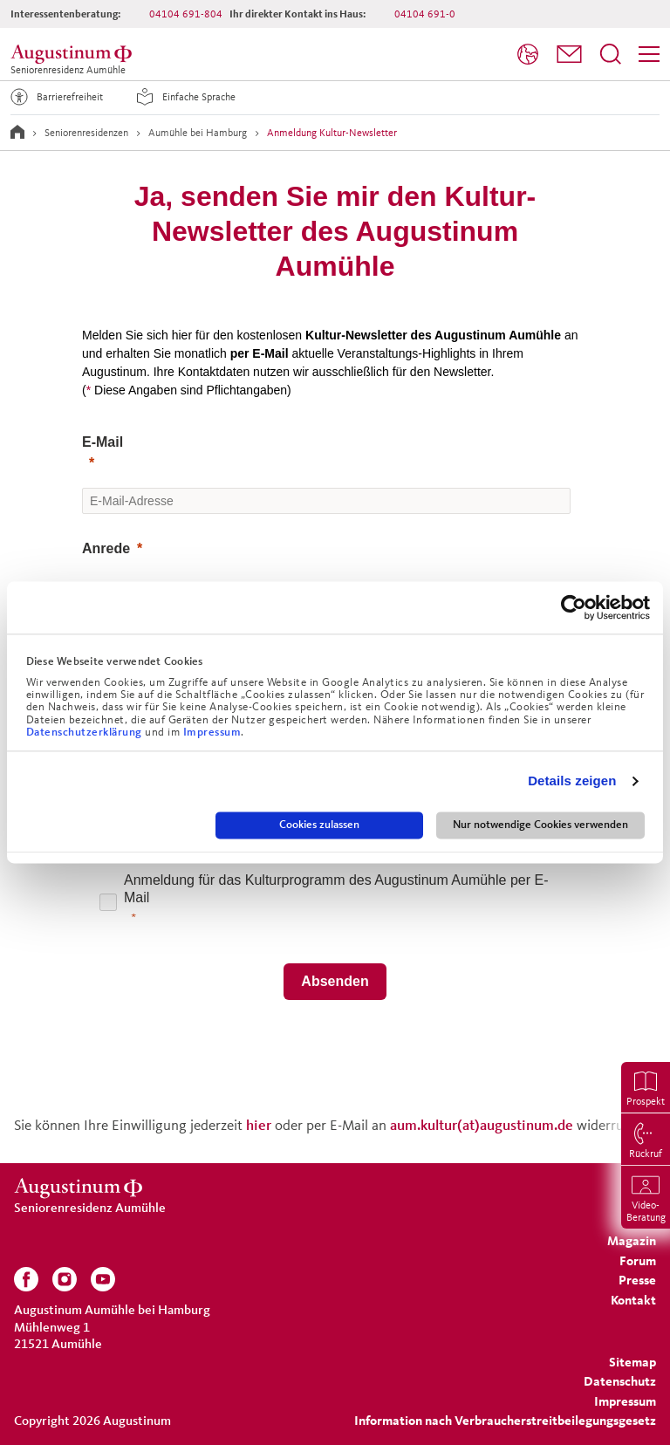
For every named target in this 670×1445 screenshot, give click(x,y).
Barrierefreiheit (54, 97)
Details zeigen (572, 781)
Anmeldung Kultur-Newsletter (332, 132)
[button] (569, 54)
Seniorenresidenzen (86, 132)
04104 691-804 (185, 13)
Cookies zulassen (319, 825)
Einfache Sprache (183, 97)
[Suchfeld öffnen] (611, 54)
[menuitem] (528, 54)
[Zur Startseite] (17, 132)
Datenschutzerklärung (86, 732)
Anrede (106, 548)
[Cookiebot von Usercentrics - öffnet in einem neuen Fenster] (573, 607)
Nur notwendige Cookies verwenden (540, 825)
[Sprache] (528, 54)
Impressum (212, 732)
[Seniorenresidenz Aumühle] (74, 54)
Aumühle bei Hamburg (197, 132)
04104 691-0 (424, 13)
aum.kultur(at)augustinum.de (481, 1124)
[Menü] (649, 54)
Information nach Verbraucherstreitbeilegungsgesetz (505, 1420)
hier (260, 1124)
